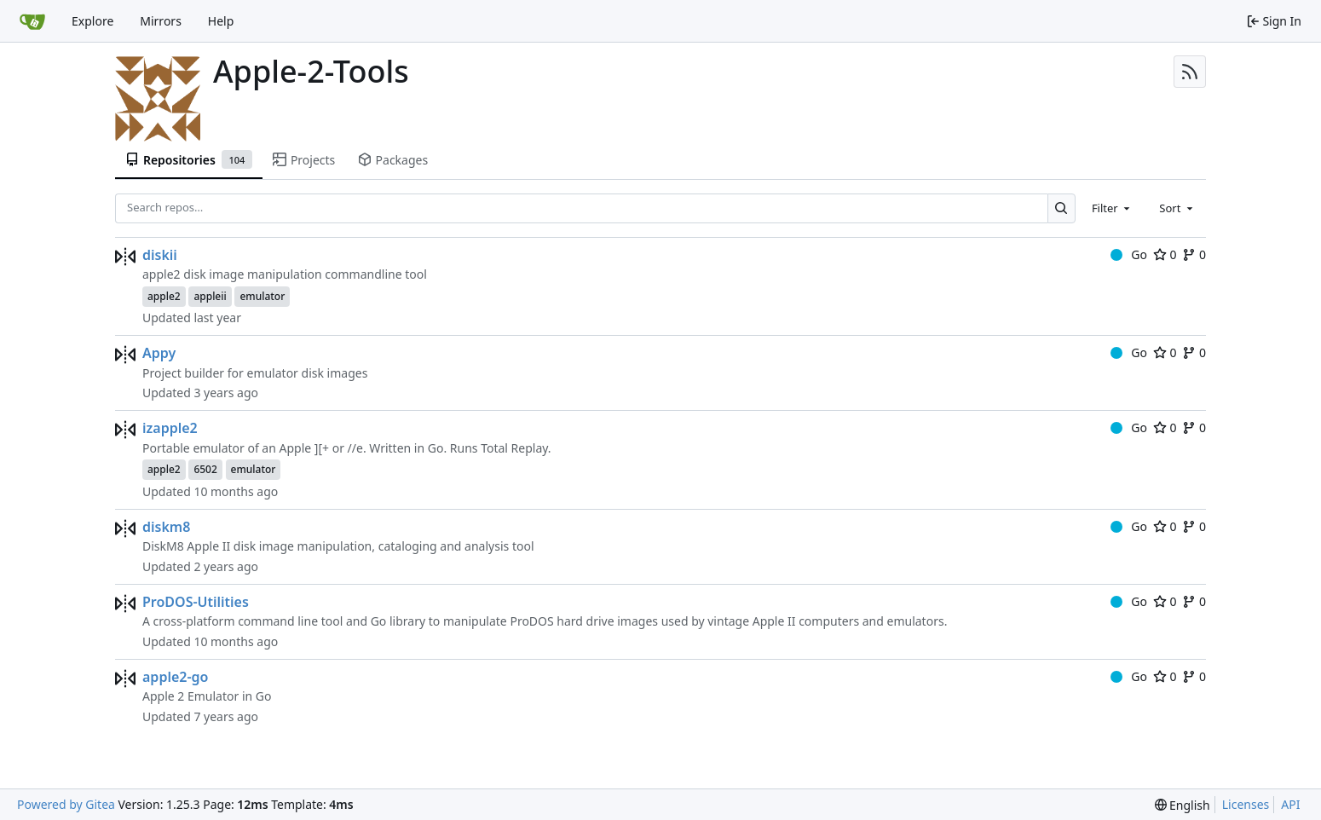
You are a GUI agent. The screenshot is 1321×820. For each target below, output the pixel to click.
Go (1128, 254)
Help (221, 21)
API (1290, 804)
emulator (262, 296)
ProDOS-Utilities (195, 601)
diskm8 (166, 526)
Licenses (1246, 804)
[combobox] (1112, 208)
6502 (204, 469)
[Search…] (1061, 208)
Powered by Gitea (66, 804)
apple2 (164, 296)
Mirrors (161, 21)
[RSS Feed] (1190, 71)
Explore (92, 21)
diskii (159, 254)
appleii (209, 296)
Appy (159, 352)
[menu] (1182, 805)
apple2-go (175, 676)
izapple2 (170, 427)
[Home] (32, 21)
